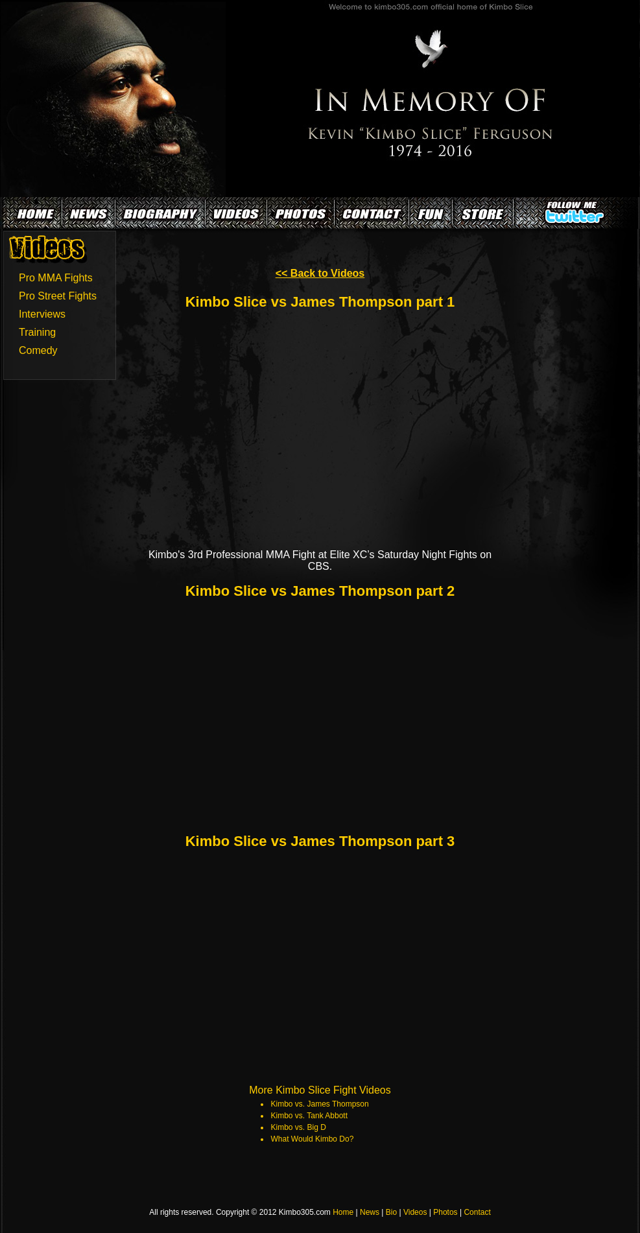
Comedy (38, 350)
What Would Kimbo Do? (312, 1139)
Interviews (42, 314)
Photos (445, 1212)
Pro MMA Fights (56, 277)
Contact (477, 1212)
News (369, 1212)
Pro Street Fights (58, 295)
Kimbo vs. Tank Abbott (309, 1115)
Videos (415, 1212)
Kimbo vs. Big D (298, 1127)
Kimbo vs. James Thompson (320, 1104)
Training (37, 332)
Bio (391, 1212)
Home (343, 1212)
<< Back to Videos (320, 273)
